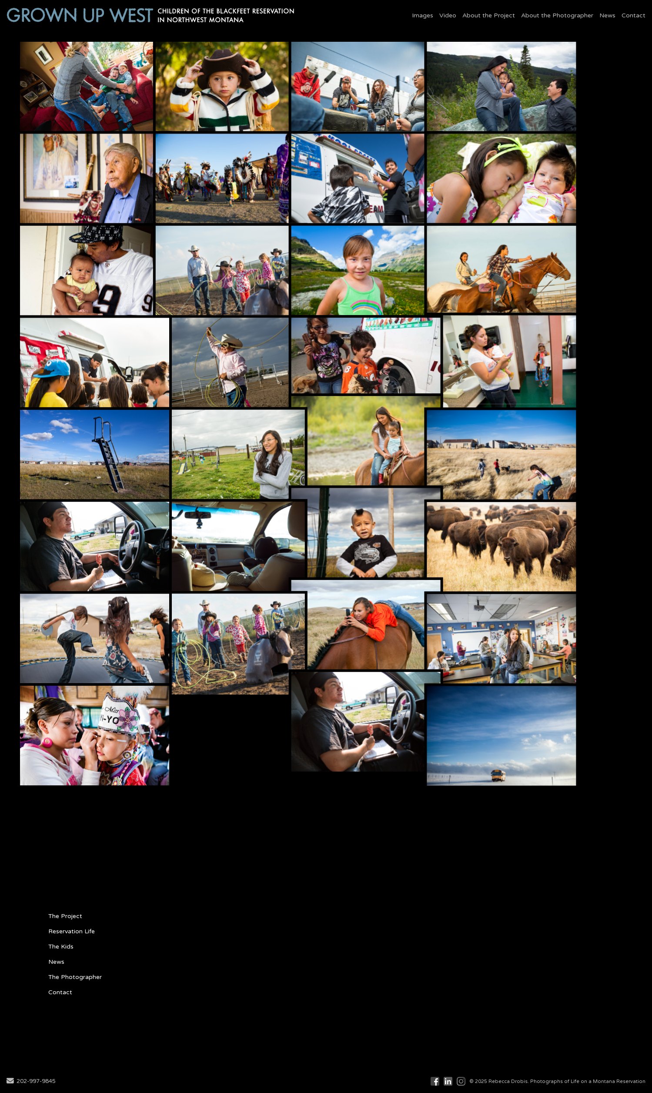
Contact (633, 15)
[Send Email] (10, 1081)
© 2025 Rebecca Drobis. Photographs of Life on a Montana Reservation (557, 1081)
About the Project (488, 15)
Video (447, 15)
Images (422, 15)
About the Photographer (557, 15)
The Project (65, 916)
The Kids (61, 946)
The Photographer (75, 977)
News (607, 15)
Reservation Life (71, 931)
